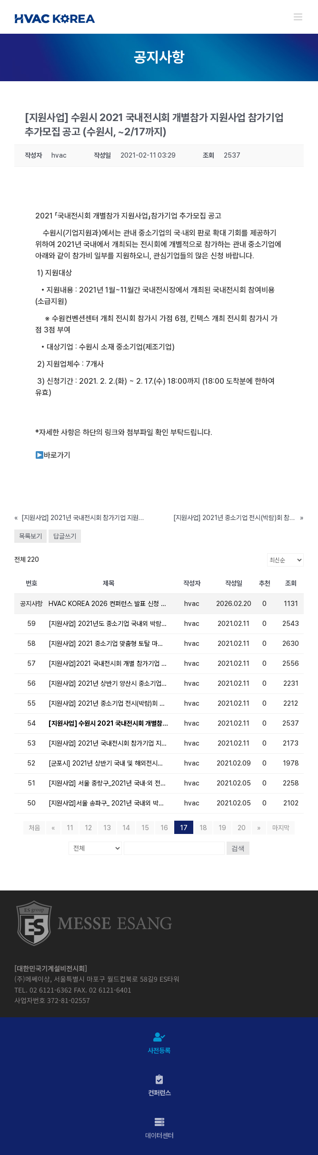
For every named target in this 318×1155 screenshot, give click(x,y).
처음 (34, 828)
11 (70, 828)
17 (184, 828)
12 (88, 828)
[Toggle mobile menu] (299, 17)
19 (222, 828)
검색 (238, 848)
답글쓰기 (64, 536)
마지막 (280, 828)
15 (145, 828)
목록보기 (30, 536)
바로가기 (53, 455)
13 (107, 828)
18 (203, 828)
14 (126, 828)
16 (164, 828)
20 (242, 828)
